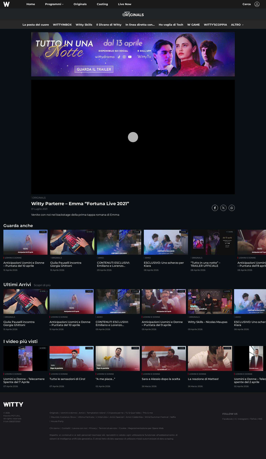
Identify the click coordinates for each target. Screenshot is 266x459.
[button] (54, 4)
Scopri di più (42, 285)
